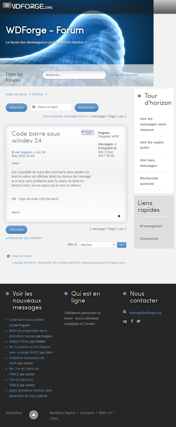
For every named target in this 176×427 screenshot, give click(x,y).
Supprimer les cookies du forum (59, 262)
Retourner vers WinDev (25, 238)
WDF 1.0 (105, 413)
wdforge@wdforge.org (145, 313)
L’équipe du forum (24, 262)
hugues (26, 152)
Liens (54, 418)
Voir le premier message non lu (64, 116)
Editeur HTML (19, 341)
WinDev (37, 94)
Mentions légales (63, 413)
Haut (119, 216)
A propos (87, 413)
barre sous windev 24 (36, 136)
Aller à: (72, 244)
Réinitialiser (14, 413)
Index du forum (16, 94)
